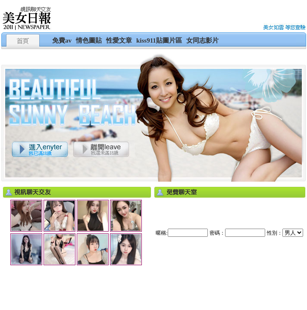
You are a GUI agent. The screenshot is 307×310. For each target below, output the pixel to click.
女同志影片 (202, 40)
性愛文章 (119, 40)
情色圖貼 (89, 40)
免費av (62, 40)
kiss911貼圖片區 (159, 40)
